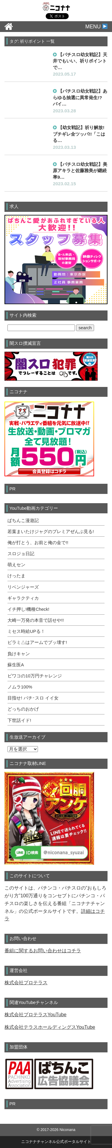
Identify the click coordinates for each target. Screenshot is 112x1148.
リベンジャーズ (23, 587)
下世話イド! (19, 720)
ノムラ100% (19, 687)
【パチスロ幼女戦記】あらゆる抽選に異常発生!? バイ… (80, 97)
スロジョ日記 (20, 553)
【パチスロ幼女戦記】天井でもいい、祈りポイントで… (80, 61)
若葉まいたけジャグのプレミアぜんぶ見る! (50, 531)
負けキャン (18, 653)
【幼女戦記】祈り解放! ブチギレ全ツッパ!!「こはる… (79, 134)
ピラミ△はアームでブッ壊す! (37, 642)
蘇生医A (15, 664)
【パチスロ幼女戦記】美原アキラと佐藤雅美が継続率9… (80, 171)
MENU (96, 27)
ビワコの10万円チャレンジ (34, 676)
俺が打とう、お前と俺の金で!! (37, 542)
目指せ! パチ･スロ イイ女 (32, 698)
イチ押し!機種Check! (28, 609)
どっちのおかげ (23, 709)
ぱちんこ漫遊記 (23, 520)
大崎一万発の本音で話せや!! (35, 620)
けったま (16, 575)
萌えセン (16, 564)
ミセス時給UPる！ (26, 631)
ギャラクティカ (23, 598)
